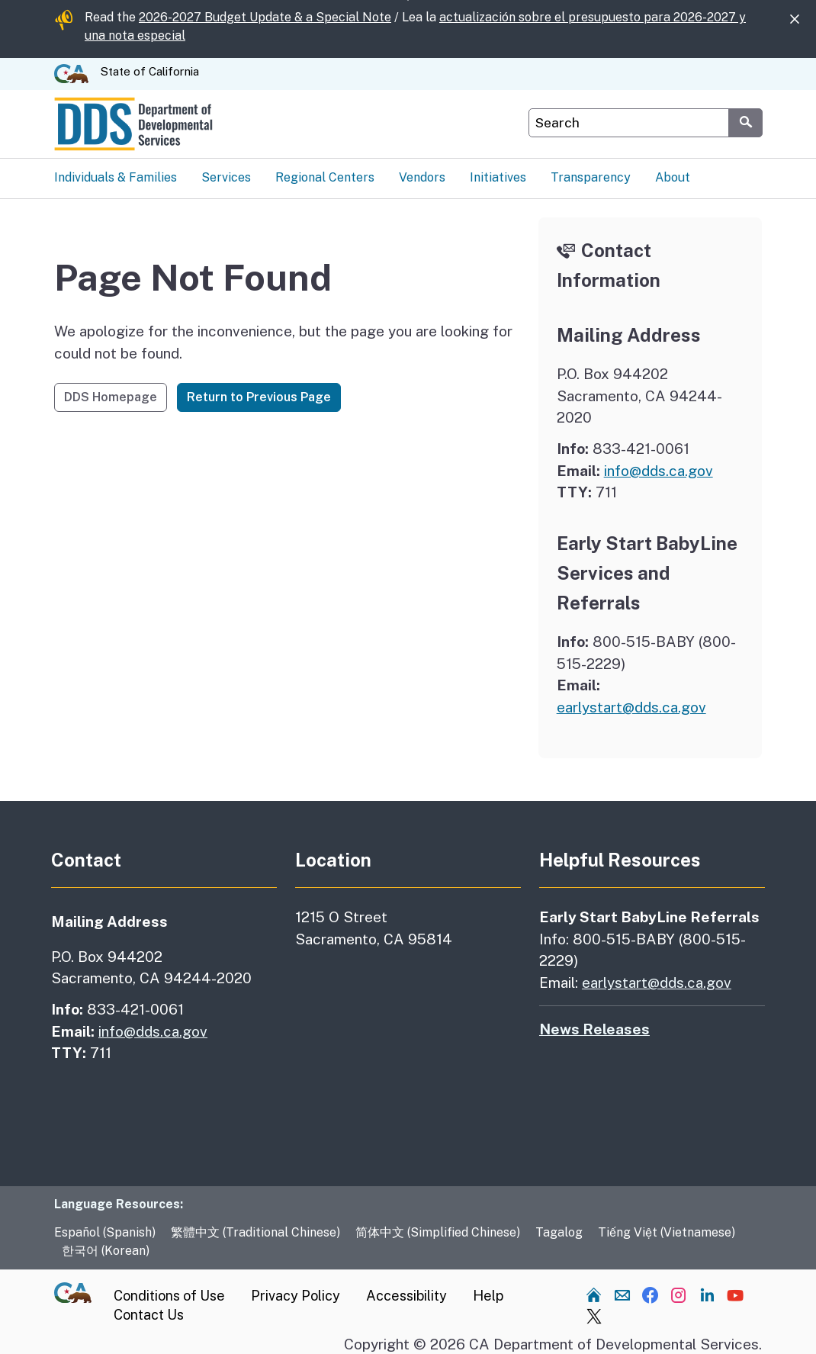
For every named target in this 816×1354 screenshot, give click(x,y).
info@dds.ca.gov (658, 470)
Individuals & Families (115, 177)
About (672, 177)
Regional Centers (324, 177)
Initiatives (498, 177)
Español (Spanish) (105, 1232)
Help (488, 1296)
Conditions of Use (169, 1296)
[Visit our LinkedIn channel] (707, 1294)
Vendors (422, 177)
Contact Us (149, 1315)
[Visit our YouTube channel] (735, 1294)
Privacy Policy (295, 1296)
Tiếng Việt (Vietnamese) (666, 1232)
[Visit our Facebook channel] (650, 1294)
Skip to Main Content (408, 0)
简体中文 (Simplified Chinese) (437, 1232)
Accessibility (406, 1296)
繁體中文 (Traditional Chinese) (255, 1232)
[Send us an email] (622, 1294)
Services (226, 177)
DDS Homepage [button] (110, 397)
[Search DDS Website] (628, 122)
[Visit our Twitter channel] (594, 1315)
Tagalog (559, 1232)
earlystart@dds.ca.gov (631, 707)
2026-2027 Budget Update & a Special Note (265, 17)
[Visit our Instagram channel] (678, 1294)
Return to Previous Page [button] (259, 397)
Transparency (591, 177)
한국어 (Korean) (105, 1250)
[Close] (794, 19)
